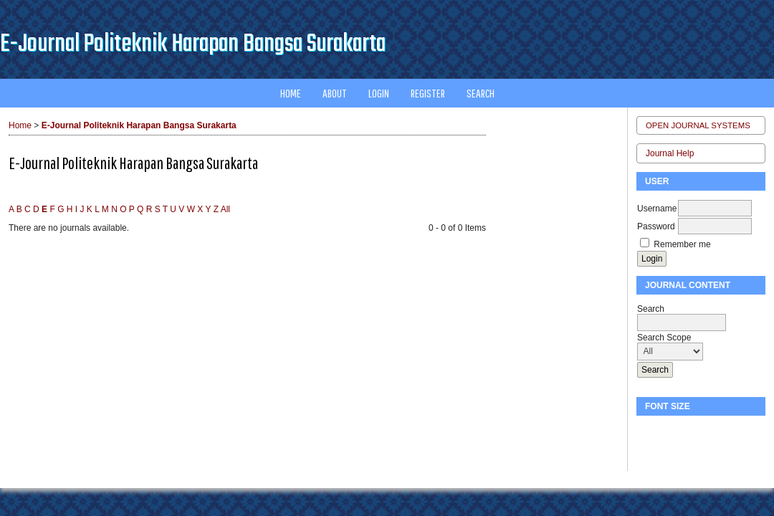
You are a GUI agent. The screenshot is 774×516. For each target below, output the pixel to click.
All (225, 209)
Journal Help (670, 153)
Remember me (682, 244)
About (334, 93)
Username (657, 209)
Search (480, 93)
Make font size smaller (649, 432)
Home (290, 93)
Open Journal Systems (698, 125)
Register (428, 93)
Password (656, 226)
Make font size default (672, 432)
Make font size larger (695, 432)
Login (378, 93)
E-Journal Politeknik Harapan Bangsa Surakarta (139, 125)
